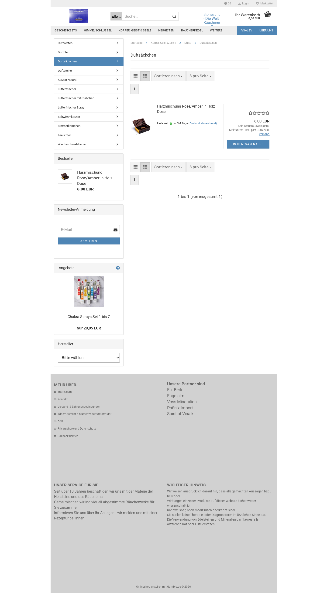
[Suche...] (116, 16)
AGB (60, 421)
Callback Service (68, 436)
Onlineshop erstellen (149, 586)
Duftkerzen (65, 43)
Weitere (216, 30)
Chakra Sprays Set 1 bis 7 (89, 317)
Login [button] (243, 3)
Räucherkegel (192, 30)
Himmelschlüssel (98, 30)
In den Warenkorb (248, 144)
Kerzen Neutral (67, 79)
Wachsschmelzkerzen (72, 144)
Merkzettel (264, 3)
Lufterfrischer (67, 89)
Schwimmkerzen (69, 117)
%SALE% (246, 30)
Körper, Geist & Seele (135, 30)
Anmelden (88, 241)
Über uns (266, 30)
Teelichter (64, 135)
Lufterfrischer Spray (71, 107)
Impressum (65, 391)
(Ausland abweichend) (203, 123)
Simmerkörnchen (69, 126)
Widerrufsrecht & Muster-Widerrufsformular (84, 414)
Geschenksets (66, 30)
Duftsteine (65, 70)
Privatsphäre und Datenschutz (77, 428)
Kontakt (63, 399)
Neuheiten (166, 30)
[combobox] (168, 76)
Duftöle (63, 52)
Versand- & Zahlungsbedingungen (79, 406)
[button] (228, 3)
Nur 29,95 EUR (89, 328)
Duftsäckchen (67, 61)
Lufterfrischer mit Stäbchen (76, 98)
